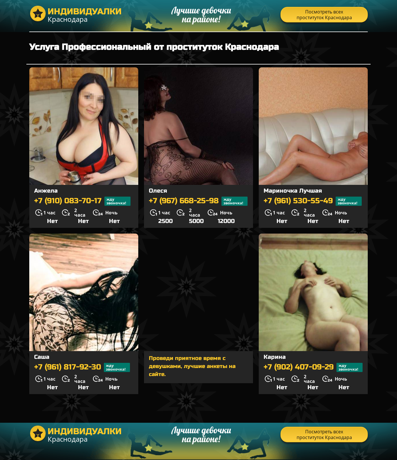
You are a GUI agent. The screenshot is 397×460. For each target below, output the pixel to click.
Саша (41, 357)
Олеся (158, 190)
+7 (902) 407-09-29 (313, 367)
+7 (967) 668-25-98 (198, 201)
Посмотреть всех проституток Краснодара (324, 15)
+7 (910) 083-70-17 (82, 201)
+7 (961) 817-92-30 (82, 367)
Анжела (46, 190)
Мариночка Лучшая (293, 190)
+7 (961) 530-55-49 (313, 201)
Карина (275, 357)
